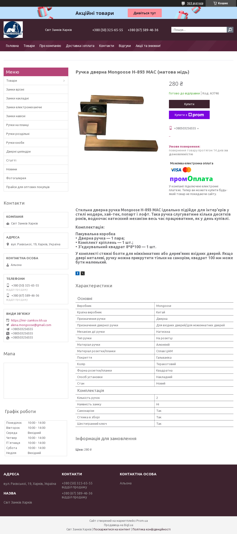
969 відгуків (195, 3)
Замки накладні (17, 98)
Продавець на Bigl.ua (118, 525)
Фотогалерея (16, 178)
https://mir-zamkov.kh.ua (29, 320)
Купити (189, 104)
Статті (11, 160)
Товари (29, 46)
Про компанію (50, 46)
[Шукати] (230, 30)
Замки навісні (15, 116)
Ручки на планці (17, 124)
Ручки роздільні (17, 133)
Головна (12, 46)
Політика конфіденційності (152, 529)
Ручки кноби (15, 142)
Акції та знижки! (148, 46)
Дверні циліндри (18, 151)
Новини (11, 169)
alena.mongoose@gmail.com (31, 325)
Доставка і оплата (80, 46)
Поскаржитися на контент (111, 529)
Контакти (106, 46)
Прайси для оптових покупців (28, 187)
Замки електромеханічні (24, 107)
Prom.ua (142, 520)
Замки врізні (15, 89)
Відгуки (125, 46)
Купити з (189, 115)
